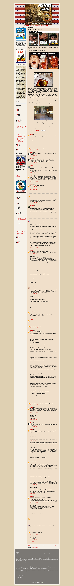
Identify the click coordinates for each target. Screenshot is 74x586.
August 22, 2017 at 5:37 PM (34, 502)
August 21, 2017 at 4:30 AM (34, 155)
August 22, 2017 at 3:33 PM (34, 484)
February (18, 150)
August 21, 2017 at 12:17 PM (34, 399)
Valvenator (31, 517)
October (18, 121)
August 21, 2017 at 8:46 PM (34, 426)
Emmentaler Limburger (33, 189)
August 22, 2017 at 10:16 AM (34, 458)
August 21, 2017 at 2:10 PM (34, 404)
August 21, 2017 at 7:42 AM (34, 253)
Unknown (31, 134)
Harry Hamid (32, 205)
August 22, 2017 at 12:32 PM (34, 472)
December (18, 119)
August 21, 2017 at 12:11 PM (34, 322)
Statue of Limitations (20, 141)
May (18, 238)
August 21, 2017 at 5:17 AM (34, 181)
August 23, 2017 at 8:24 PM (34, 528)
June (18, 145)
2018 (17, 116)
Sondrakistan (17, 175)
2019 (17, 115)
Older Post (56, 545)
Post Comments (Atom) (35, 547)
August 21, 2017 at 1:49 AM (34, 149)
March (18, 149)
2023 (17, 110)
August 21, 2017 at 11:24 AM (34, 316)
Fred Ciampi (32, 286)
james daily (31, 175)
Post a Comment (31, 541)
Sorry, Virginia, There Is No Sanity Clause (21, 134)
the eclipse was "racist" (33, 440)
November (18, 120)
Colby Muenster (32, 461)
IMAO (16, 174)
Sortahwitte (31, 311)
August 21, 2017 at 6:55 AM (34, 202)
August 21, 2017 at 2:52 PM (34, 412)
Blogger (42, 582)
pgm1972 (31, 319)
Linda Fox (31, 165)
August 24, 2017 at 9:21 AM (34, 539)
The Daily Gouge (18, 176)
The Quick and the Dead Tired (21, 125)
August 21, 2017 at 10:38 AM (34, 293)
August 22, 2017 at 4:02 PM (34, 493)
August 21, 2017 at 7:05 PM (34, 419)
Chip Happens (19, 142)
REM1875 (31, 152)
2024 (17, 109)
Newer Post (30, 545)
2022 (17, 111)
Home (43, 545)
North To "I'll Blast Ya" (20, 138)
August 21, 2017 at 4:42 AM (34, 172)
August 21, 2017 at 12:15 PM (34, 327)
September (19, 214)
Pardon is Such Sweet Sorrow (21, 126)
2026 (17, 106)
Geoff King (31, 407)
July (18, 144)
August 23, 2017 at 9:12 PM (34, 534)
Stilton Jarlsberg (32, 219)
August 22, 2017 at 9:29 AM (34, 433)
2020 (17, 114)
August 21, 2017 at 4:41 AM (34, 162)
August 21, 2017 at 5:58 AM (34, 186)
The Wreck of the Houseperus (21, 127)
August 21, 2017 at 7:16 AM (34, 247)
